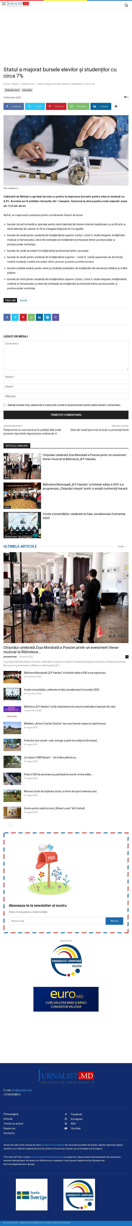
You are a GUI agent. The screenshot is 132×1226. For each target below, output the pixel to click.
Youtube (76, 1128)
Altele (7, 477)
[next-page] (11, 824)
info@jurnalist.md (21, 1090)
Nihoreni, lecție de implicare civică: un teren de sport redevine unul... (61, 791)
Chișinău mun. (28, 83)
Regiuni (15, 83)
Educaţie (27, 90)
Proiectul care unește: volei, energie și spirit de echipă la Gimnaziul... (61, 740)
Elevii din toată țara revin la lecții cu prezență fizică (99, 429)
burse (23, 300)
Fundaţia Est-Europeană (52, 1145)
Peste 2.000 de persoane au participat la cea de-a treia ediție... (58, 774)
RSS (73, 1123)
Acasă (7, 83)
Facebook (76, 1114)
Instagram (77, 1119)
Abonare (114, 921)
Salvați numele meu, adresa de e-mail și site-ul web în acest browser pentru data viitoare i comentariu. (64, 405)
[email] (57, 921)
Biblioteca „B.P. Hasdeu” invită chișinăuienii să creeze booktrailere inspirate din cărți (69, 706)
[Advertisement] (66, 36)
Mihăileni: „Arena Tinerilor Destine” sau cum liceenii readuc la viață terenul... (65, 723)
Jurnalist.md (10, 656)
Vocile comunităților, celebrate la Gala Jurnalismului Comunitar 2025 (61, 689)
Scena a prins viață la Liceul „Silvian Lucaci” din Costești (54, 808)
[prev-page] (6, 824)
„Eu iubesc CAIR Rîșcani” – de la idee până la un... (50, 757)
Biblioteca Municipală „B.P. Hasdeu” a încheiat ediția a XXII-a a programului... (65, 672)
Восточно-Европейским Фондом (46, 1157)
